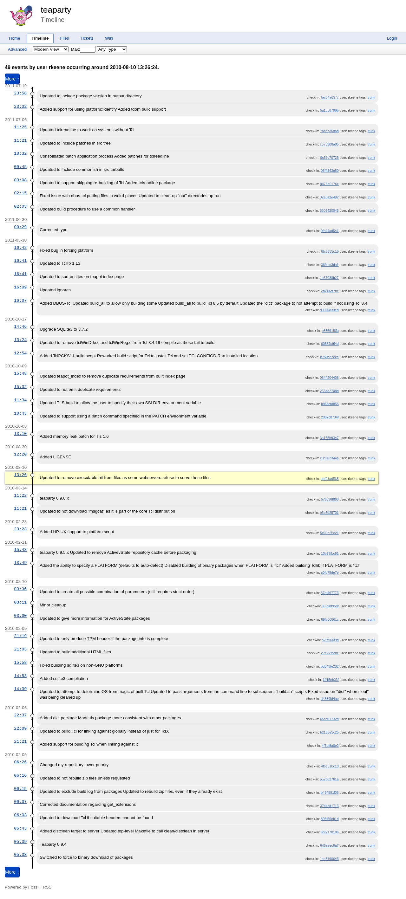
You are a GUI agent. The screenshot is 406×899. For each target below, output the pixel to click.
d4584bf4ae (329, 699)
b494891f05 (329, 792)
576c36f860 (330, 499)
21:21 (20, 741)
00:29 (20, 227)
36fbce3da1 (330, 265)
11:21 (20, 140)
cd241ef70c (330, 291)
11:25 (20, 127)
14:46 (20, 326)
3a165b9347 (329, 438)
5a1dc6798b (329, 110)
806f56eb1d (329, 819)
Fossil (33, 887)
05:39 (20, 841)
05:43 (20, 828)
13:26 (20, 475)
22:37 (20, 715)
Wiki (109, 38)
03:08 (20, 180)
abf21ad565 (329, 479)
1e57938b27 (329, 278)
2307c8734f (330, 417)
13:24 (20, 340)
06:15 (20, 789)
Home (14, 38)
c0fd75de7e (330, 572)
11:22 (20, 495)
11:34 (20, 400)
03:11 (20, 602)
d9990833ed (329, 310)
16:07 (20, 300)
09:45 (20, 167)
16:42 (20, 247)
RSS (47, 887)
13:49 (20, 563)
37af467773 (329, 593)
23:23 (20, 529)
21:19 (20, 636)
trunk (371, 97)
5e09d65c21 (329, 533)
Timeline (40, 38)
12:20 (20, 454)
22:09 (20, 728)
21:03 (20, 649)
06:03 (20, 815)
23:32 (20, 106)
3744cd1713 (329, 806)
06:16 (20, 775)
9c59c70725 (329, 157)
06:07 (20, 802)
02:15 (20, 193)
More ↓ (12, 872)
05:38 (20, 854)
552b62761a (329, 779)
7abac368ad (329, 131)
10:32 (20, 153)
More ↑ (12, 78)
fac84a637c (330, 97)
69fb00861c (330, 619)
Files (64, 38)
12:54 (20, 353)
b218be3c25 (329, 732)
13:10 (20, 434)
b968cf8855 (330, 404)
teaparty (56, 10)
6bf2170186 (329, 832)
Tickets (87, 38)
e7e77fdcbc (330, 653)
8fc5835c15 (330, 251)
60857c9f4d (330, 344)
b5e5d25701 (329, 512)
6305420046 (329, 210)
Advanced (17, 49)
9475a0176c (329, 184)
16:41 (20, 260)
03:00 (20, 615)
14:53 (20, 676)
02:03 (20, 206)
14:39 (20, 689)
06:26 (20, 762)
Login (392, 38)
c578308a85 (329, 144)
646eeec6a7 (329, 845)
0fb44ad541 (329, 231)
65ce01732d (329, 719)
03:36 (20, 589)
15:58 (20, 662)
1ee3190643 (329, 859)
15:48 (20, 373)
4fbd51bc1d (330, 766)
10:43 (20, 413)
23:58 (20, 93)
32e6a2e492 (329, 197)
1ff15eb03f (330, 680)
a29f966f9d (330, 640)
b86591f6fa (330, 331)
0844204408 (329, 377)
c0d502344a (329, 458)
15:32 (20, 387)
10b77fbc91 (330, 553)
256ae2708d (329, 391)
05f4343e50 (329, 170)
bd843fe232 (329, 666)
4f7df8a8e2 (330, 745)
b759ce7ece (329, 357)
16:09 (20, 287)
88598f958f (330, 606)
